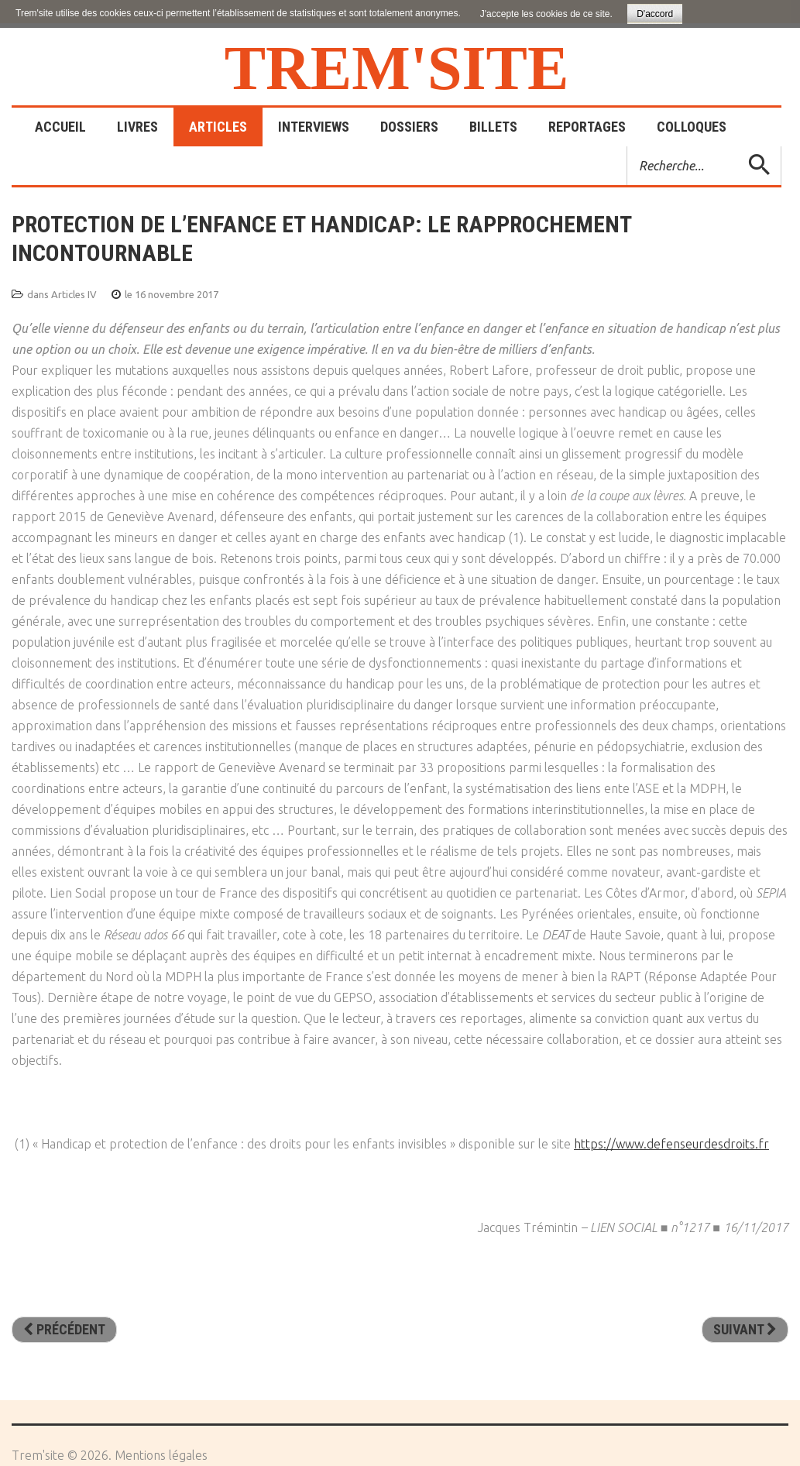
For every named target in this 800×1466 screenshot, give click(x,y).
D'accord (655, 14)
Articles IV (74, 294)
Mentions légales (161, 1455)
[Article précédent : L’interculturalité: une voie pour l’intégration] (64, 1330)
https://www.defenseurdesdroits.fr (671, 1144)
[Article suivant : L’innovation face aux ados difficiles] (745, 1330)
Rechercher (627, 146)
